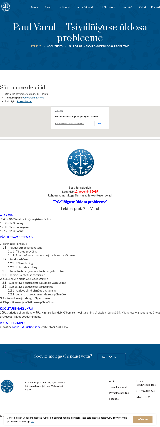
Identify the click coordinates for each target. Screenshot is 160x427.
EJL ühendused (107, 6)
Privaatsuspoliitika (119, 392)
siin (32, 421)
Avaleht (35, 6)
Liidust (47, 6)
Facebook (114, 398)
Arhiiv (112, 380)
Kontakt (155, 6)
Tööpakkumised (118, 386)
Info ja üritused (85, 6)
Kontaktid (109, 356)
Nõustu (143, 419)
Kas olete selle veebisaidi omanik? (69, 124)
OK (99, 123)
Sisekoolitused (24, 101)
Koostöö (127, 6)
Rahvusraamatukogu (33, 97)
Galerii (142, 6)
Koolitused (64, 6)
